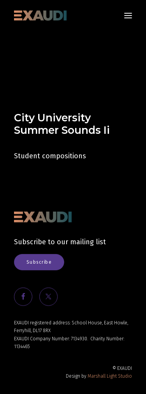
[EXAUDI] (40, 16)
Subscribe (38, 262)
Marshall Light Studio (110, 376)
